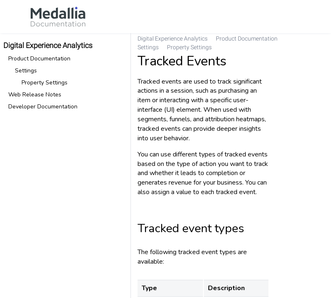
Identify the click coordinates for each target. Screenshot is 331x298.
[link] (58, 16)
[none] (321, 43)
